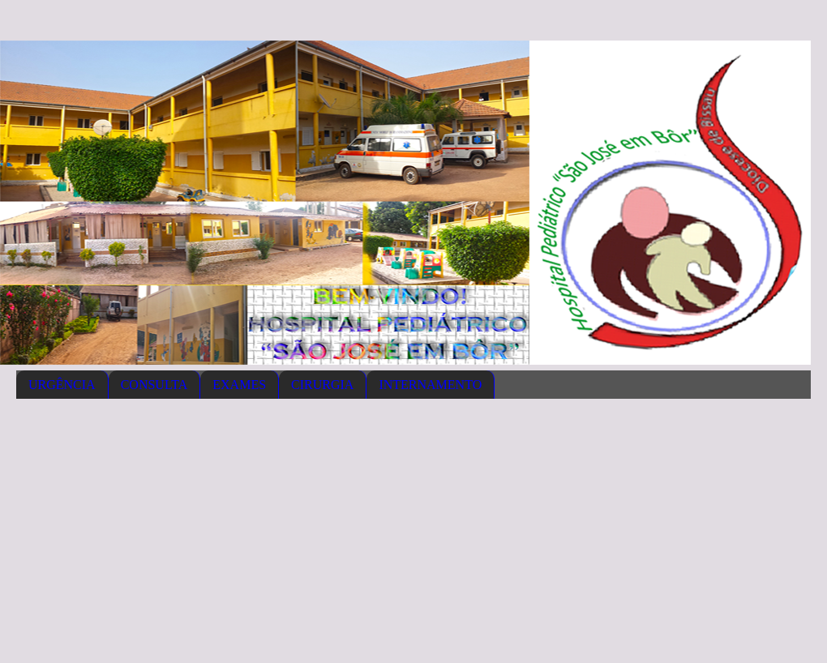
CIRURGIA (322, 384)
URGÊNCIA (62, 384)
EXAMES (239, 384)
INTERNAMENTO (430, 384)
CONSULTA (154, 384)
